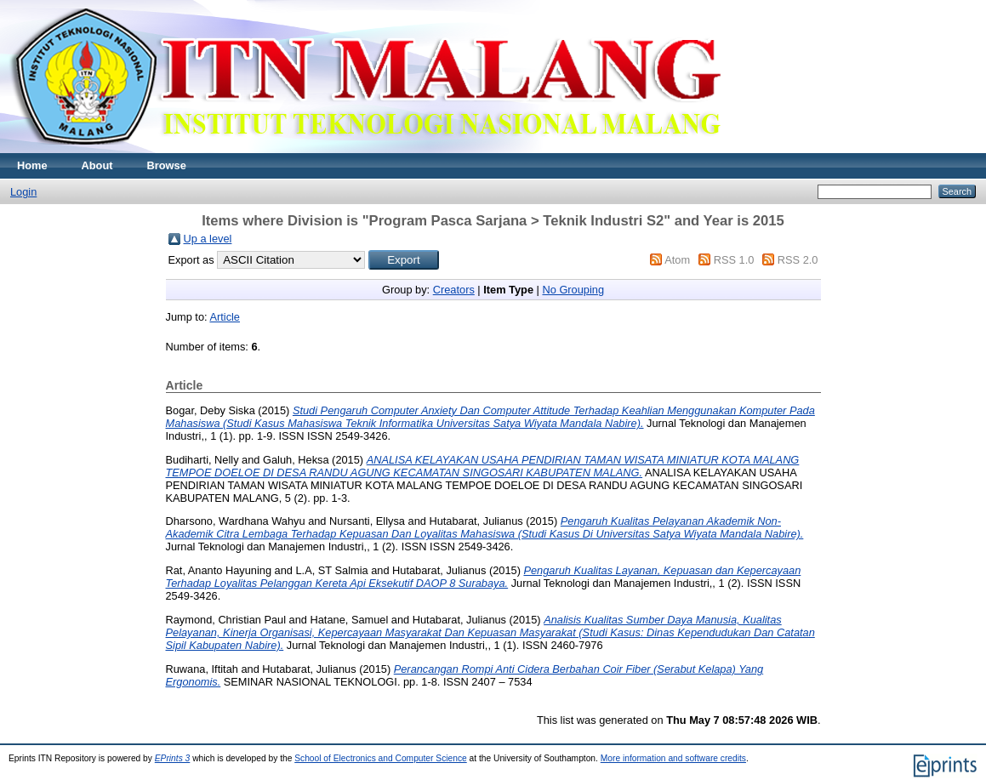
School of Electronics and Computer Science (380, 758)
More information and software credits (673, 758)
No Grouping (573, 289)
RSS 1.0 (734, 259)
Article (224, 316)
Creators (454, 289)
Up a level (208, 238)
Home (32, 165)
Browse (166, 165)
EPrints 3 (173, 758)
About (97, 165)
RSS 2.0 (798, 259)
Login (23, 191)
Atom (677, 259)
